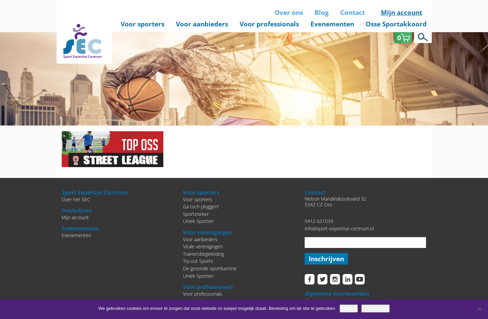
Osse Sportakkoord (396, 24)
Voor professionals (269, 24)
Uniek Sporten (198, 221)
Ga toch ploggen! (201, 206)
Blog (321, 12)
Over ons (288, 12)
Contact (352, 12)
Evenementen (332, 24)
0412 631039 (319, 221)
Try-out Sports (198, 261)
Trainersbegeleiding (203, 254)
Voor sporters (142, 24)
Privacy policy (375, 308)
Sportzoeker (196, 214)
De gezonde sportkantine (210, 268)
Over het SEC (76, 199)
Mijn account (401, 12)
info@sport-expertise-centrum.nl (339, 228)
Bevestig (348, 308)
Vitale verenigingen (203, 246)
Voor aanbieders (202, 24)
